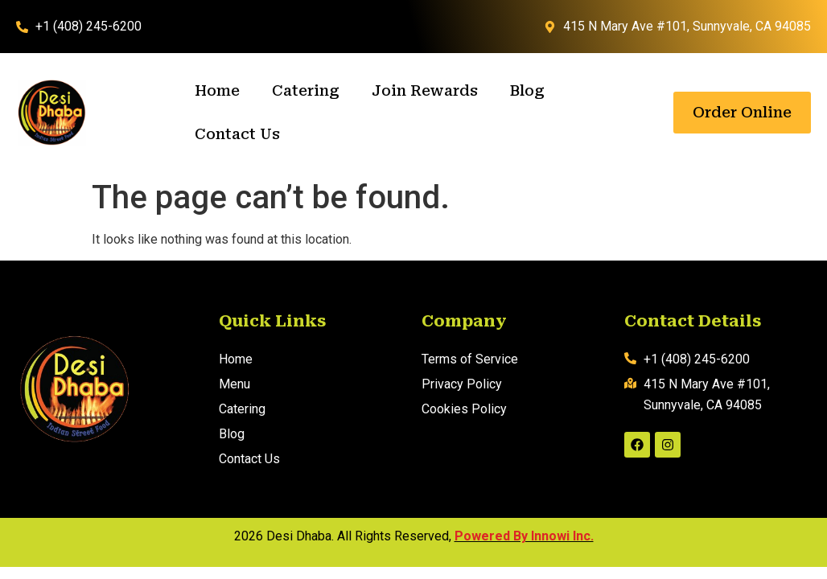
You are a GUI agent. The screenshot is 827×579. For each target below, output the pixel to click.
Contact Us (237, 133)
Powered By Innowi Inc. (524, 536)
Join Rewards (425, 90)
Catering (305, 90)
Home (217, 90)
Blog (527, 90)
